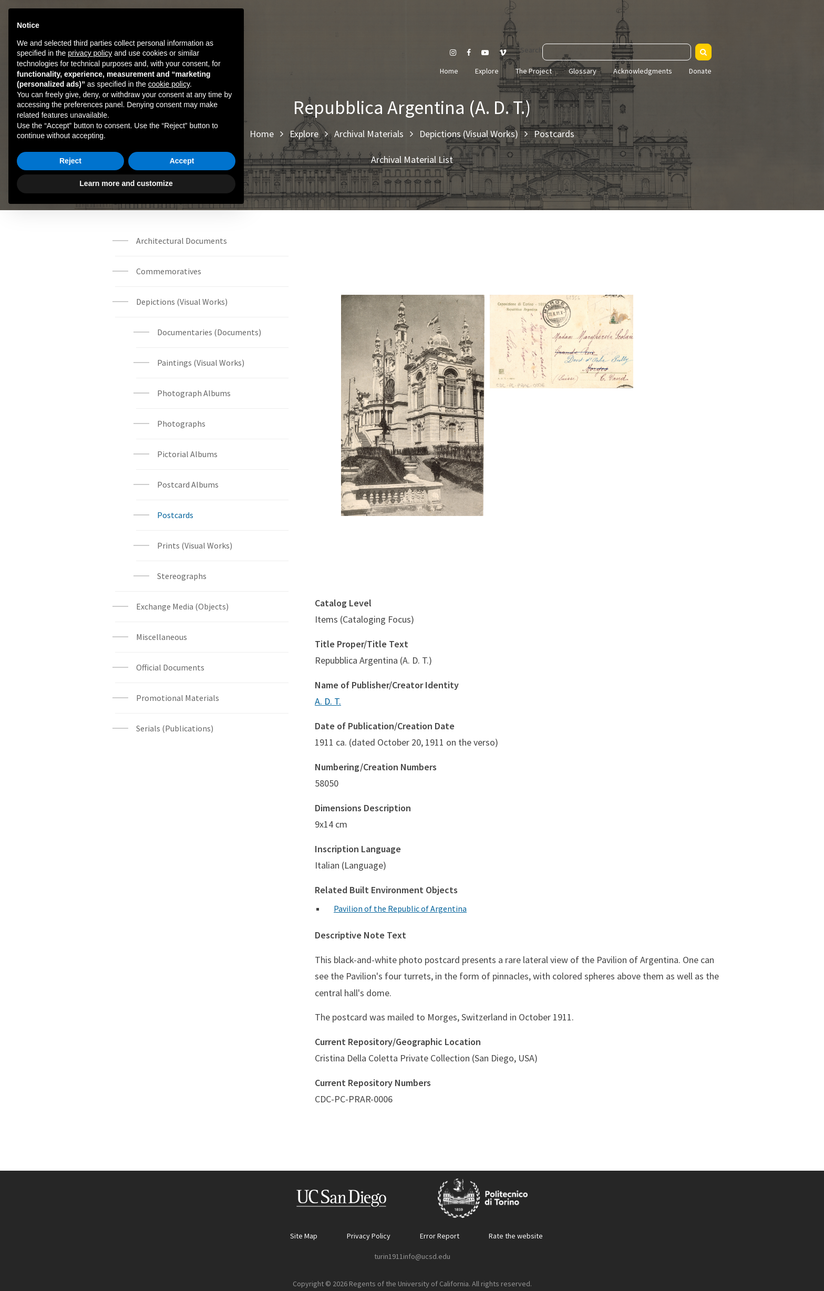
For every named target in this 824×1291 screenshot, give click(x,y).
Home (449, 71)
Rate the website (516, 1236)
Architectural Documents (181, 240)
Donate (700, 71)
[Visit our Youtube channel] (485, 52)
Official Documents (170, 667)
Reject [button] (70, 1239)
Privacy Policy (368, 1236)
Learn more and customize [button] (125, 1262)
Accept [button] (182, 1239)
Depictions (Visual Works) (468, 134)
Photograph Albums (194, 393)
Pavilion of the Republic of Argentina (400, 908)
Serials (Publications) (174, 728)
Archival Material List (412, 159)
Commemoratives (168, 271)
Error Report (439, 1236)
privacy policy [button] (90, 1132)
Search (531, 50)
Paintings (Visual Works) (200, 362)
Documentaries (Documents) (209, 332)
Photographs (181, 423)
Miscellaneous (161, 637)
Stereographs (182, 576)
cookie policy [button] (169, 1163)
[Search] (703, 52)
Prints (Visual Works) (194, 545)
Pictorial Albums (187, 454)
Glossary (582, 71)
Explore (487, 71)
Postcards (554, 134)
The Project (534, 71)
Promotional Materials (177, 698)
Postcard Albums (188, 484)
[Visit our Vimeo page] (507, 52)
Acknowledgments (642, 71)
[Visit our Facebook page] (468, 52)
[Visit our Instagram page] (453, 52)
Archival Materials (369, 134)
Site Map (303, 1236)
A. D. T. (328, 701)
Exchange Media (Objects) (182, 606)
